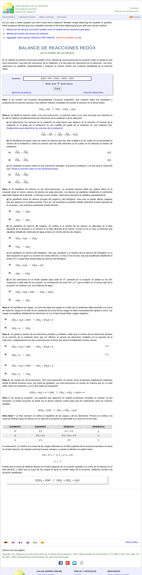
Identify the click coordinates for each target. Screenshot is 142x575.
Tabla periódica (8, 17)
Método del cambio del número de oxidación (27, 33)
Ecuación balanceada (93, 92)
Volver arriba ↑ (132, 542)
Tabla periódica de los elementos (31, 6)
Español (135, 17)
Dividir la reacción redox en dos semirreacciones (34, 169)
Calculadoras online (26, 17)
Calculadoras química (26, 9)
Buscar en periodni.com (126, 11)
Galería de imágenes (25, 12)
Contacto (134, 8)
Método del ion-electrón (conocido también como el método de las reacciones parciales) (48, 29)
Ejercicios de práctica (21, 92)
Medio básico (66, 84)
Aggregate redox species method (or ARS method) (30, 37)
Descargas (61, 17)
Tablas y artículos (46, 17)
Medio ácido (51, 84)
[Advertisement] (127, 105)
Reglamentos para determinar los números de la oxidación (34, 128)
